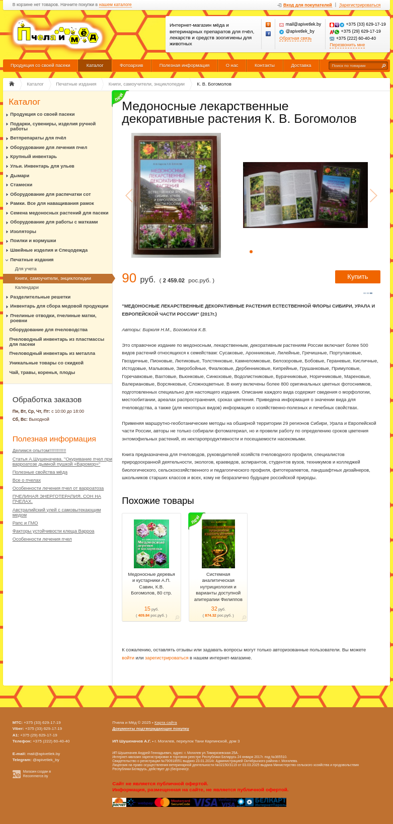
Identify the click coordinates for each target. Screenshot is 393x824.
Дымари (19, 175)
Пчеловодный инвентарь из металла (53, 353)
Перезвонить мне (347, 45)
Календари (27, 287)
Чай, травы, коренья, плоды (42, 372)
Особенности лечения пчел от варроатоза (58, 488)
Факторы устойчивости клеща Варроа (54, 531)
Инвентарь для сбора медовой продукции (59, 306)
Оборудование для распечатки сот (50, 194)
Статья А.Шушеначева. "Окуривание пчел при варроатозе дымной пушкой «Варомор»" (62, 462)
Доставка (301, 65)
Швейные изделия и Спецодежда (49, 250)
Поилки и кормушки (33, 240)
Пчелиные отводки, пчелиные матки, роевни (53, 318)
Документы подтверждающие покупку (150, 728)
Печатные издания (31, 259)
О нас (232, 65)
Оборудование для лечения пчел (48, 147)
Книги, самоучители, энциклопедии (53, 278)
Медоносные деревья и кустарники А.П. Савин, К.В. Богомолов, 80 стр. (151, 583)
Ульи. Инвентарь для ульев (42, 166)
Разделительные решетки (40, 296)
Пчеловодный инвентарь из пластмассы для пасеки (57, 342)
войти (128, 657)
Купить (357, 276)
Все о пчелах (27, 480)
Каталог (95, 65)
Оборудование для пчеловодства (49, 329)
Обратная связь (295, 38)
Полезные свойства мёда (40, 472)
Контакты (265, 65)
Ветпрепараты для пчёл (38, 137)
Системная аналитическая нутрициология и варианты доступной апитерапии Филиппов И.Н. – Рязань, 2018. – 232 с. (218, 593)
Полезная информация (185, 65)
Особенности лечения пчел (42, 539)
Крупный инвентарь (33, 156)
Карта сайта (165, 722)
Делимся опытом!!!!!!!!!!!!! (39, 450)
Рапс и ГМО (25, 523)
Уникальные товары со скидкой (47, 362)
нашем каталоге (115, 5)
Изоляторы (23, 231)
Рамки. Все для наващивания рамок (52, 203)
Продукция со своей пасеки (40, 65)
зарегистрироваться (167, 657)
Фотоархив (131, 65)
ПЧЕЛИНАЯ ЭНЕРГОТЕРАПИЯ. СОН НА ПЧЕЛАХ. (57, 499)
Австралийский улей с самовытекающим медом (57, 512)
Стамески (21, 184)
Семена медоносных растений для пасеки (59, 212)
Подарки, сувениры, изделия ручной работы (53, 126)
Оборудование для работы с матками (54, 221)
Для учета (26, 268)
